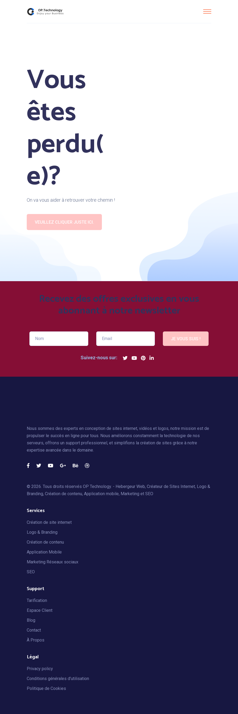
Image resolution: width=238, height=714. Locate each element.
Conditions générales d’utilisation (58, 678)
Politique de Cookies (46, 688)
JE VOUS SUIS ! (186, 338)
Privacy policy (40, 668)
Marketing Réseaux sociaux (52, 561)
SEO (31, 571)
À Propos (35, 640)
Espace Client (39, 610)
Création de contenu (45, 542)
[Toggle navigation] (207, 11)
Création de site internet (49, 522)
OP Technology (97, 486)
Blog (31, 620)
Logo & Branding (42, 532)
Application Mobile (44, 552)
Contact (34, 630)
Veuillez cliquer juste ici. (64, 222)
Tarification (37, 600)
